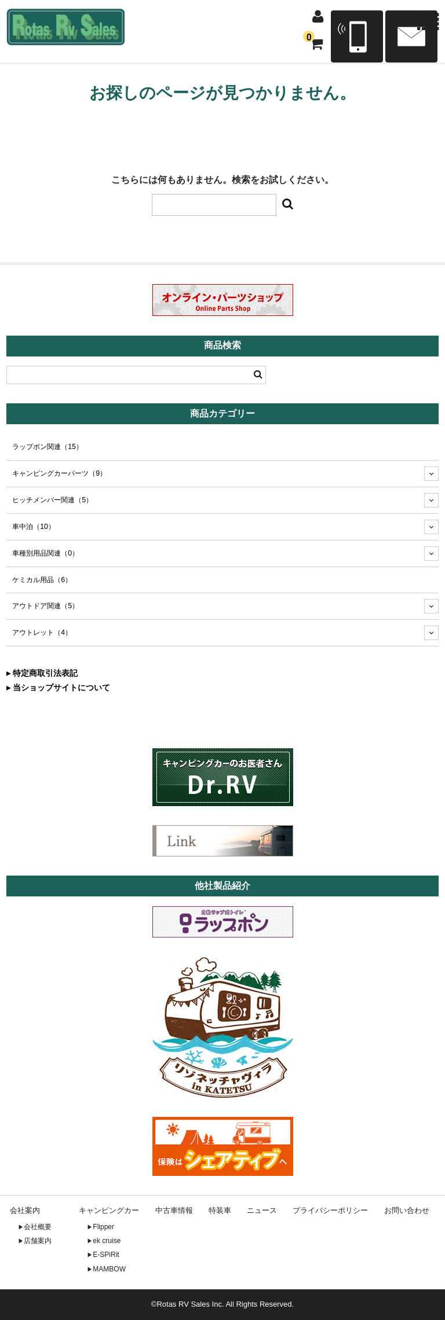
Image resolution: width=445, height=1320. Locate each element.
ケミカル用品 (42, 580)
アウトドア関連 (45, 606)
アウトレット (42, 632)
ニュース (262, 1210)
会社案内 (25, 1210)
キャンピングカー (109, 1210)
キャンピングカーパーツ (59, 473)
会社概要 (38, 1227)
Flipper (103, 1227)
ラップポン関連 (47, 447)
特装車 (220, 1210)
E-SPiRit (106, 1255)
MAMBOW (109, 1269)
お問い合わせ (406, 1210)
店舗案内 (38, 1241)
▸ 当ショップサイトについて (58, 687)
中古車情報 (174, 1210)
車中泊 (33, 527)
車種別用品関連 (45, 553)
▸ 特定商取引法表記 (42, 673)
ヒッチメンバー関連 (52, 500)
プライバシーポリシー (330, 1210)
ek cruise (107, 1241)
